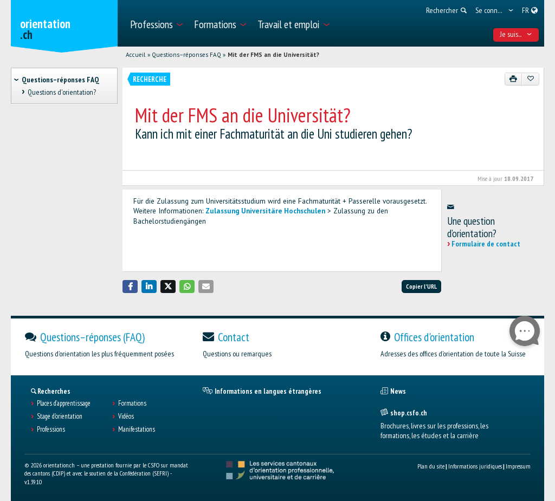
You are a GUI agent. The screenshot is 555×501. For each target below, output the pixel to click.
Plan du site (430, 466)
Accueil (135, 54)
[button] (130, 286)
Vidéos (126, 416)
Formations (132, 403)
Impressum (518, 466)
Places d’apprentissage (64, 403)
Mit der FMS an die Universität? (273, 54)
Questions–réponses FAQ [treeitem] (60, 79)
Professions (51, 429)
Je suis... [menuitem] (516, 34)
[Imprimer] (513, 79)
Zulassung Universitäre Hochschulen (265, 211)
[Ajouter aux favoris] (530, 79)
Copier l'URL (421, 286)
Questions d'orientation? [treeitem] (62, 92)
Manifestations (136, 429)
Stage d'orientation (59, 416)
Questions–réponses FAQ (186, 54)
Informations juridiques (475, 466)
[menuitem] (156, 23)
